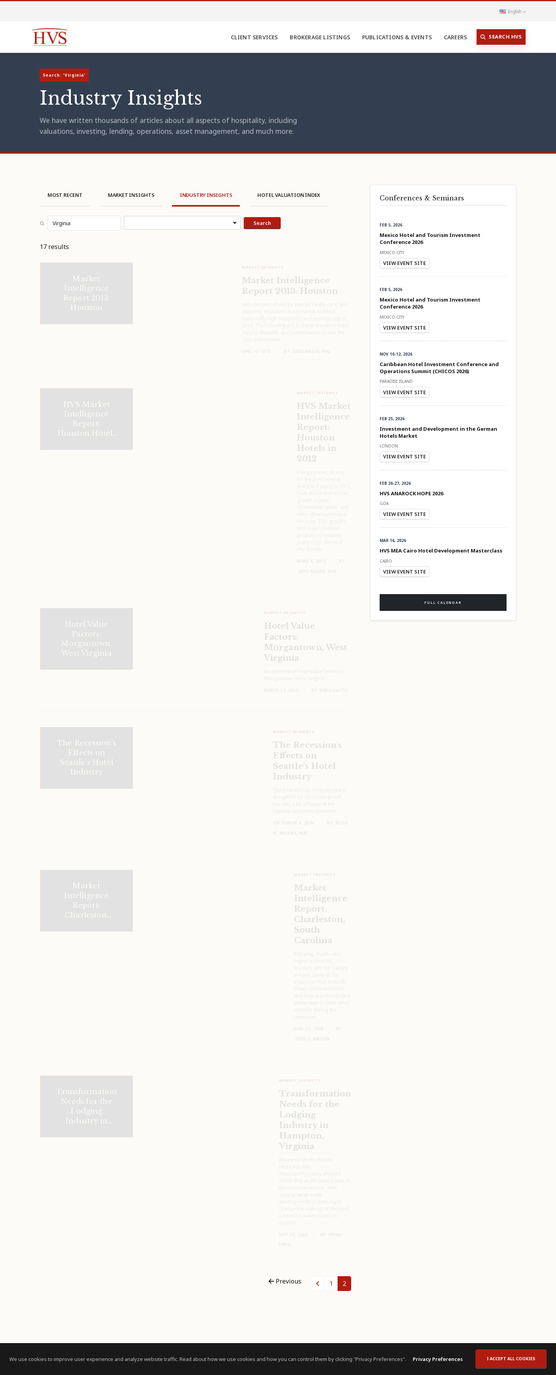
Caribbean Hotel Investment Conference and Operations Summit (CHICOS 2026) (439, 368)
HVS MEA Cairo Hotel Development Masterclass (441, 550)
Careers (455, 37)
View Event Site (404, 263)
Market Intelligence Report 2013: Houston (290, 280)
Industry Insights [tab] (206, 194)
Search (262, 222)
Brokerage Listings (320, 37)
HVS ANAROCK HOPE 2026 (411, 493)
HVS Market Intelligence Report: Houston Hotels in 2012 (324, 427)
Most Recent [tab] (65, 194)
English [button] (512, 11)
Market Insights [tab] (131, 194)
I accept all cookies (511, 1362)
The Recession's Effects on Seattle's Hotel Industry (307, 756)
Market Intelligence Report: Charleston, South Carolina (320, 909)
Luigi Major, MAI (311, 346)
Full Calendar (442, 602)
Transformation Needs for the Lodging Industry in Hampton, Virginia (315, 1115)
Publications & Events (397, 37)
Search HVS (501, 37)
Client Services (254, 37)
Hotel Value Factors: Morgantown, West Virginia (305, 637)
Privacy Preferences (438, 1362)
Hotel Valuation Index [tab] (288, 194)
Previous (285, 1281)
